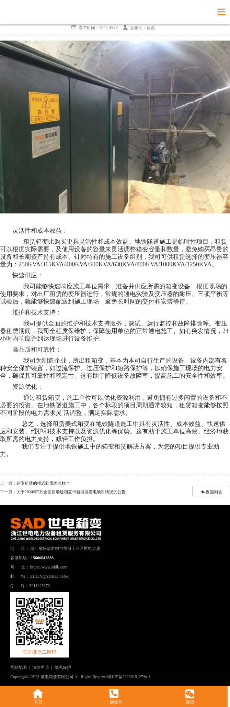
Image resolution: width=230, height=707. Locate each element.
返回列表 (211, 492)
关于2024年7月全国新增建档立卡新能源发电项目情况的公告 (71, 491)
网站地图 (18, 667)
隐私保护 (63, 667)
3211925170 (39, 585)
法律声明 (40, 667)
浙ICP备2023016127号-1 (129, 676)
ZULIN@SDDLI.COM (49, 576)
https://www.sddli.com (49, 567)
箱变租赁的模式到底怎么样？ (43, 483)
